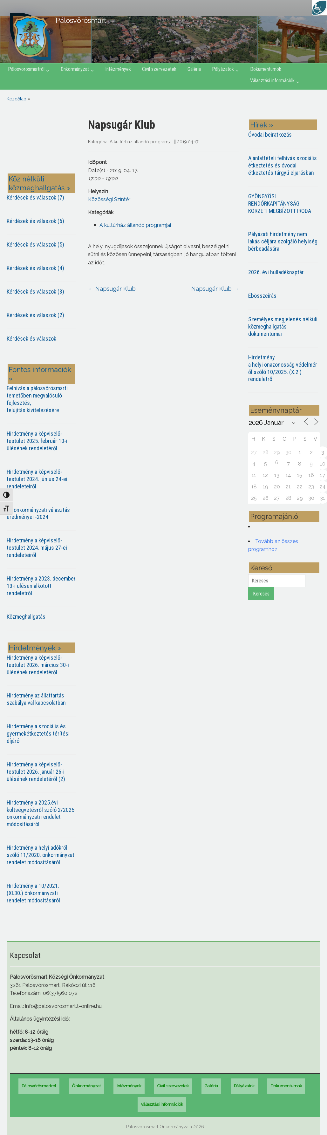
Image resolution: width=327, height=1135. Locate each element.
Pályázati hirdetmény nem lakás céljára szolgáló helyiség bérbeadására (282, 241)
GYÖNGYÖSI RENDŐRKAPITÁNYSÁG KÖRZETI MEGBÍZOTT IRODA (279, 203)
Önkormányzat (75, 69)
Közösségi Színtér (109, 199)
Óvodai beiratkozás (270, 134)
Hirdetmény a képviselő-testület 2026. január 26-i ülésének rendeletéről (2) (36, 771)
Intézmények (118, 69)
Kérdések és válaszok (31, 338)
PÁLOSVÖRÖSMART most (43, 142)
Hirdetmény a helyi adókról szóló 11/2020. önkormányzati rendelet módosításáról (41, 855)
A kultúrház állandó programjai (141, 141)
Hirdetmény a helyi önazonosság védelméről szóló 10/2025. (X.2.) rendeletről (282, 368)
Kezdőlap (16, 98)
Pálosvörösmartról (26, 69)
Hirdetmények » (35, 648)
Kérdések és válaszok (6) (35, 221)
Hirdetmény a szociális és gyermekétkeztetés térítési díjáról (38, 733)
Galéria (194, 69)
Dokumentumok (265, 69)
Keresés (261, 594)
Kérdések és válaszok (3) (35, 291)
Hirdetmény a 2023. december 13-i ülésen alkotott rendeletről (41, 585)
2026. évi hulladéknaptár (276, 272)
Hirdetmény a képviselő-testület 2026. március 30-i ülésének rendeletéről (38, 665)
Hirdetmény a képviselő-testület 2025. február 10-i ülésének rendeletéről (37, 441)
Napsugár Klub (112, 288)
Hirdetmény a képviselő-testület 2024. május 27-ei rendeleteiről (37, 547)
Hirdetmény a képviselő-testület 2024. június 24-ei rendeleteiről (37, 479)
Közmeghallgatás (26, 616)
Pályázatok (223, 69)
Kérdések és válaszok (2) (35, 315)
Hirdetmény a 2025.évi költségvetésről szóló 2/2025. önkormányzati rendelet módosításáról (41, 813)
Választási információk (272, 81)
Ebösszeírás (262, 295)
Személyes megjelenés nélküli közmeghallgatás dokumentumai (282, 326)
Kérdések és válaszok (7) (35, 197)
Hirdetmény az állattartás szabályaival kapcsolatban (36, 699)
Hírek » (261, 125)
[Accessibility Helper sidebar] (319, 7)
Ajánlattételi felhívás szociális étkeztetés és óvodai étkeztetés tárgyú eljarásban (282, 165)
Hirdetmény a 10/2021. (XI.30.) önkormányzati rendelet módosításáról (33, 893)
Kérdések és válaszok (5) (35, 244)
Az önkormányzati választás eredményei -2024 (38, 513)
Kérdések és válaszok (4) (35, 268)
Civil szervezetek (159, 69)
